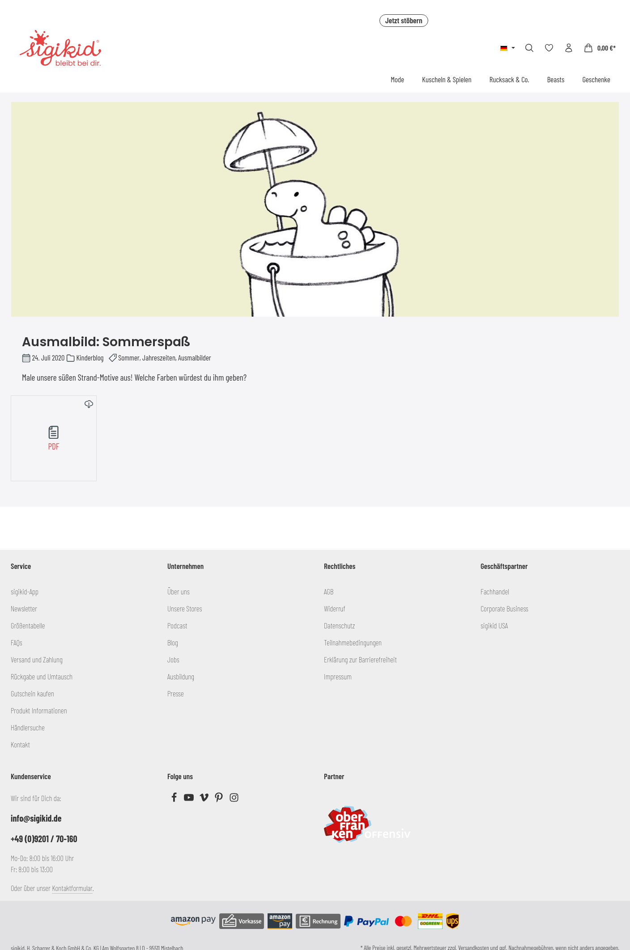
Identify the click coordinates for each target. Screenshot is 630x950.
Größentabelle (28, 625)
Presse (175, 693)
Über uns (178, 591)
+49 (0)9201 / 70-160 (44, 838)
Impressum (338, 676)
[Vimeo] (204, 799)
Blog (172, 642)
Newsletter (24, 608)
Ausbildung (180, 676)
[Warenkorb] (599, 48)
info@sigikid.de (36, 818)
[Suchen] (529, 48)
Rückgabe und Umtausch (41, 676)
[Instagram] (234, 799)
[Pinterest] (219, 799)
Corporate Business (504, 608)
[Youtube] (189, 799)
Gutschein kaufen (32, 693)
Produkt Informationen (39, 710)
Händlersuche (28, 727)
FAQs (16, 642)
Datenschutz (339, 625)
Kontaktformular (72, 887)
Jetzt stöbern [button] (403, 20)
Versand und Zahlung (37, 659)
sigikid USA (494, 625)
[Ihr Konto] (569, 48)
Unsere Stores (184, 608)
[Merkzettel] (549, 48)
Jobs (173, 659)
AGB (328, 591)
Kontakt (20, 744)
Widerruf (334, 608)
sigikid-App (24, 591)
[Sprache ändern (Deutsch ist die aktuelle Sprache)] (508, 48)
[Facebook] (174, 799)
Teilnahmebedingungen (353, 642)
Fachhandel (495, 591)
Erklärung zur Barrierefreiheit (360, 659)
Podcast (177, 625)
